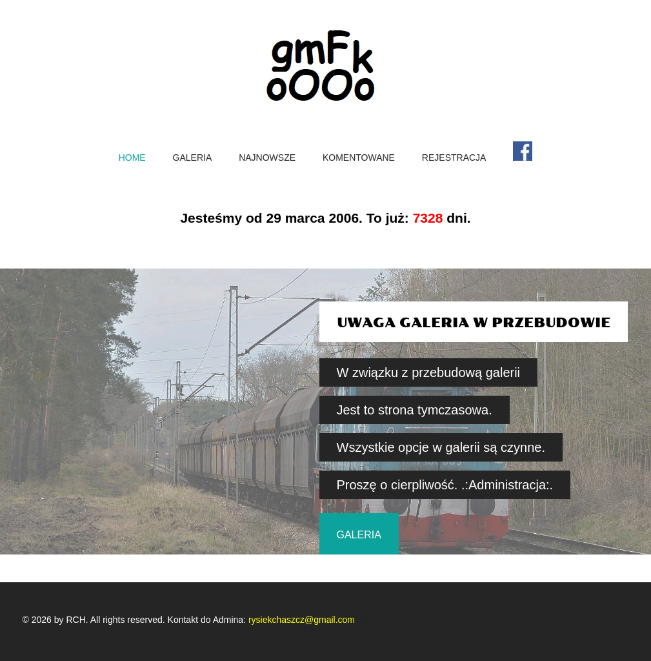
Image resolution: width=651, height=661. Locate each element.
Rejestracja (454, 158)
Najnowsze (267, 158)
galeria (359, 534)
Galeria (192, 158)
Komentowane (359, 158)
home (132, 158)
